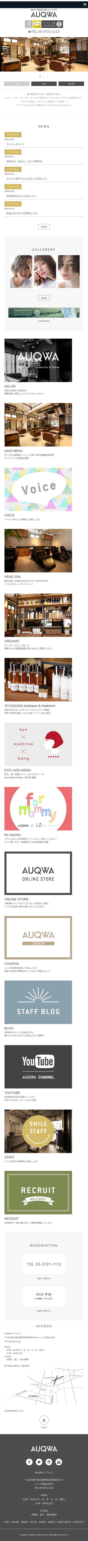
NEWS (51, 1522)
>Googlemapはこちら (14, 1410)
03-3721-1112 (15, 1341)
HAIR (16, 84)
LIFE (44, 84)
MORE (44, 226)
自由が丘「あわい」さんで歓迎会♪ (24, 161)
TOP (6, 1522)
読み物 (71, 84)
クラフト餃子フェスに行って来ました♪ (27, 178)
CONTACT (78, 1522)
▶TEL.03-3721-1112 (44, 31)
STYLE (33, 1522)
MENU (24, 1522)
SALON (15, 1522)
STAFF (42, 1522)
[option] (21, 271)
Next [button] (81, 271)
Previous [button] (6, 271)
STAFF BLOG (64, 1522)
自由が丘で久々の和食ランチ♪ (22, 213)
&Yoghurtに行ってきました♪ (21, 196)
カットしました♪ (15, 144)
